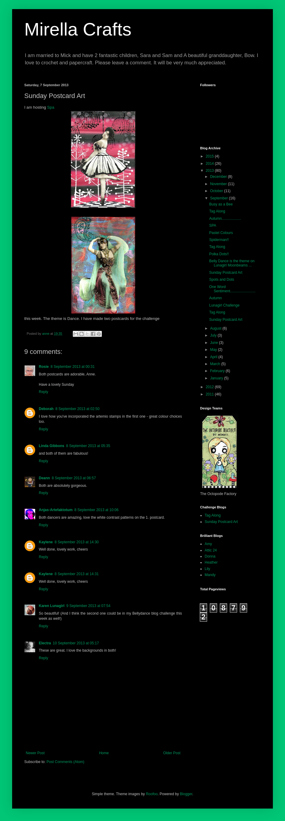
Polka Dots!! (219, 254)
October (217, 191)
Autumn (215, 298)
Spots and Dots (221, 279)
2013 (210, 170)
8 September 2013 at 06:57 (74, 478)
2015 (210, 156)
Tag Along (217, 211)
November (219, 184)
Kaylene (46, 542)
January (217, 378)
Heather (211, 562)
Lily (207, 569)
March (215, 364)
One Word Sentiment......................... (232, 289)
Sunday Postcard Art (225, 272)
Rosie (44, 367)
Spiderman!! (219, 240)
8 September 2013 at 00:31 (73, 367)
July (214, 335)
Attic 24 (211, 550)
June (214, 343)
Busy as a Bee (221, 204)
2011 (210, 394)
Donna (210, 556)
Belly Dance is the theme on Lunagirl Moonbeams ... (231, 263)
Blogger (186, 794)
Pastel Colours (221, 233)
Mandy (210, 575)
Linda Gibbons (51, 446)
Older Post (171, 753)
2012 (210, 387)
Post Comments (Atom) (65, 762)
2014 (210, 163)
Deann (44, 478)
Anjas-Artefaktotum (55, 510)
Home (104, 753)
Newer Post (35, 753)
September (219, 198)
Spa (50, 107)
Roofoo (152, 794)
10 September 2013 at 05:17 (76, 643)
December (219, 177)
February (218, 371)
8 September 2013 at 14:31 (77, 574)
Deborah (46, 409)
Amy (208, 544)
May (214, 350)
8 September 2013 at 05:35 (88, 446)
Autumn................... (225, 218)
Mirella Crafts (77, 29)
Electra (45, 643)
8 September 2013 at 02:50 (77, 409)
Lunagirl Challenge (224, 305)
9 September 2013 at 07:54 (88, 606)
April (214, 357)
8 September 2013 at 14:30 (77, 542)
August (216, 328)
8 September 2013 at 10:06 (96, 510)
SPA (212, 225)
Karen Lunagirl (52, 606)
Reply (43, 392)
